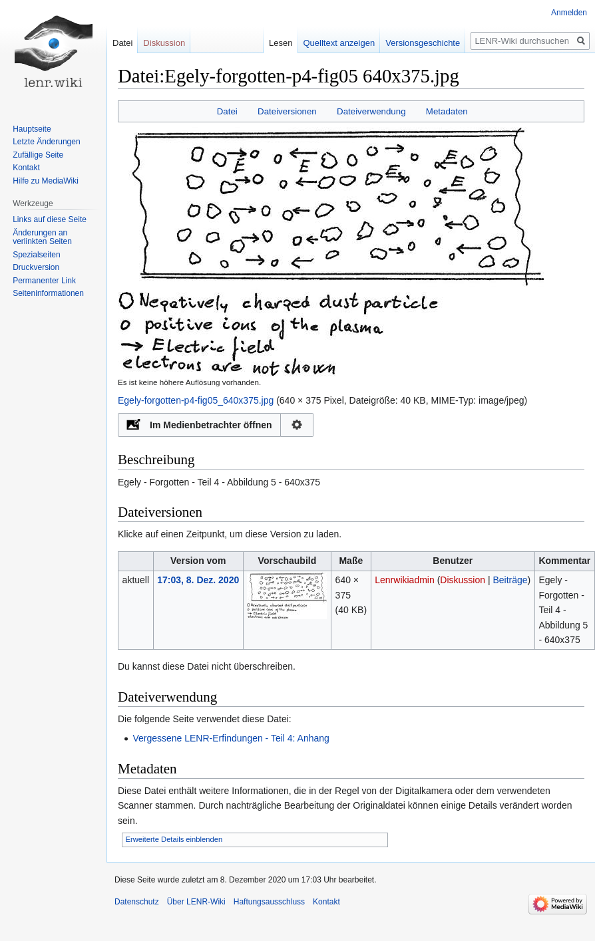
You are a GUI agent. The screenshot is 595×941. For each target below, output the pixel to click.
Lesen (280, 43)
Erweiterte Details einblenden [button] (174, 839)
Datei (227, 111)
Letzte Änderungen (46, 141)
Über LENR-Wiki (196, 901)
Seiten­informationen (48, 293)
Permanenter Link (44, 280)
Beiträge (510, 580)
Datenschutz (136, 901)
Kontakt (26, 167)
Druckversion (36, 267)
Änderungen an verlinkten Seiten (42, 237)
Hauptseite (32, 129)
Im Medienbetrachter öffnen (211, 425)
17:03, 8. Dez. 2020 (198, 580)
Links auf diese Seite (50, 219)
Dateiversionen (287, 111)
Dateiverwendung (371, 111)
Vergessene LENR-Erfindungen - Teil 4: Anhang (230, 738)
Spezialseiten (36, 254)
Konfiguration (297, 425)
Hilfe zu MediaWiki (46, 181)
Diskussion (462, 580)
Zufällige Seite (38, 155)
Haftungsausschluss (269, 901)
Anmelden (569, 12)
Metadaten (447, 111)
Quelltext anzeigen (339, 43)
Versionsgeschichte (422, 43)
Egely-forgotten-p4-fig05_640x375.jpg (196, 400)
